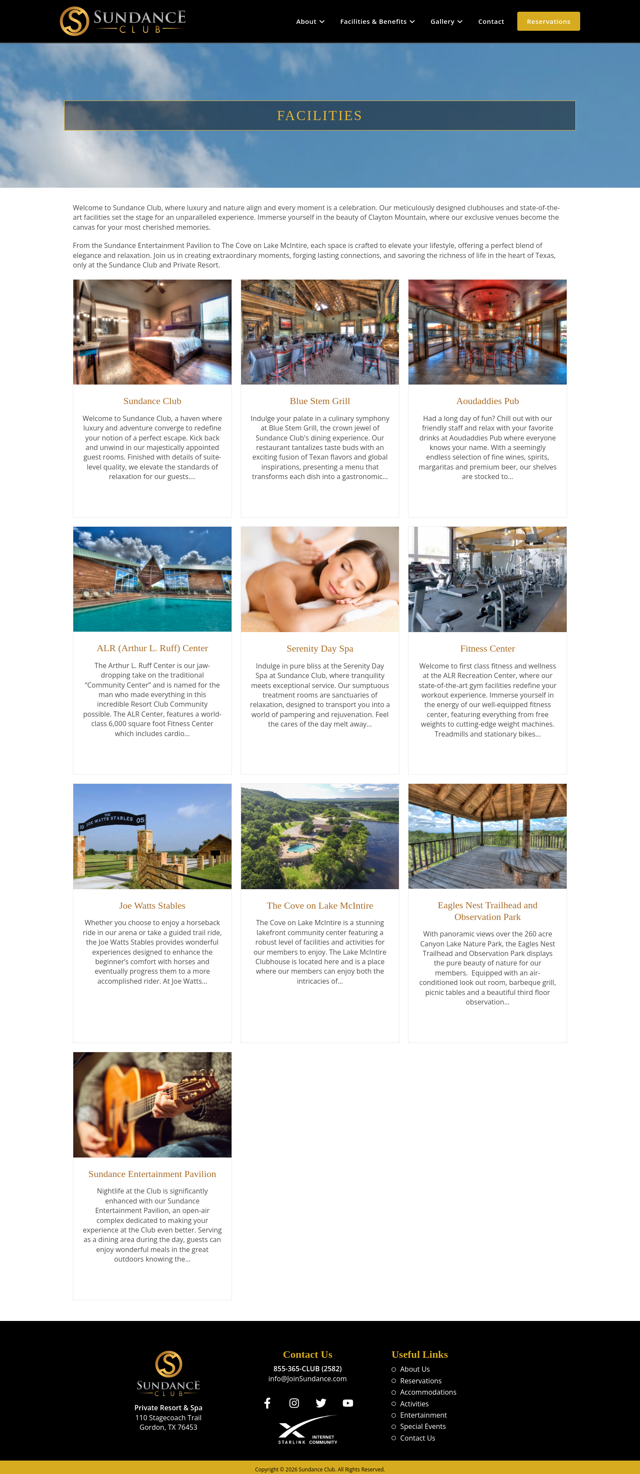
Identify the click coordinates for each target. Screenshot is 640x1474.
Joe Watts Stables (152, 903)
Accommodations (428, 1387)
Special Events (423, 1421)
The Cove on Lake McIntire (320, 903)
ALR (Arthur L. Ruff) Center (152, 646)
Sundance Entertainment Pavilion (152, 1170)
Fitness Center (487, 647)
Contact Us (417, 1433)
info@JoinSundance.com (307, 1374)
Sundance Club (152, 400)
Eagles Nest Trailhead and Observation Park (487, 908)
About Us (415, 1364)
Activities (414, 1399)
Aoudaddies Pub (487, 400)
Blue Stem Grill (320, 400)
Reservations (421, 1376)
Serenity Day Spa (320, 647)
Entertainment (423, 1410)
